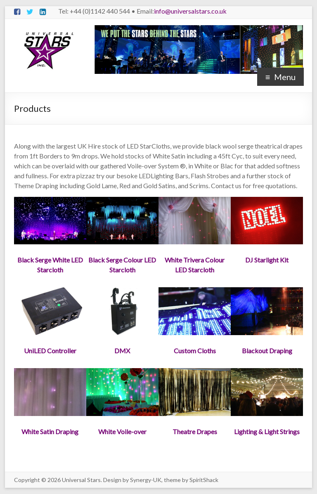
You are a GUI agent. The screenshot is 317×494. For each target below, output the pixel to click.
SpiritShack (203, 479)
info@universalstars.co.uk (190, 11)
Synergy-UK (145, 479)
